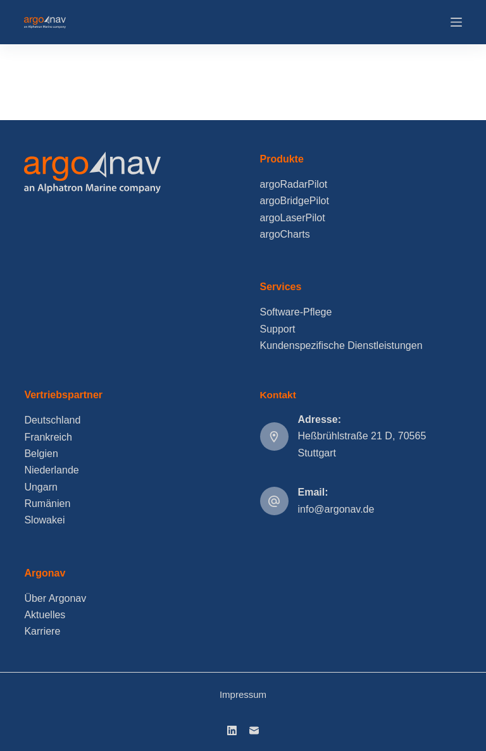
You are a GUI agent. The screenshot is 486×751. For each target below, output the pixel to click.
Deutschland (52, 420)
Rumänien (47, 503)
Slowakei (44, 520)
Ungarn (40, 487)
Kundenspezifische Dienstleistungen (341, 345)
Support (278, 329)
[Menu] (456, 22)
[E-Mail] (254, 730)
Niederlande (51, 470)
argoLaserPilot (292, 217)
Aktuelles (44, 614)
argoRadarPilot (294, 184)
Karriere (42, 631)
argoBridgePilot (294, 200)
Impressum (243, 694)
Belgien (41, 453)
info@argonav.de (336, 509)
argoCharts (285, 234)
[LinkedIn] (232, 730)
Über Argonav (55, 598)
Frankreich (48, 437)
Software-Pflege (296, 312)
